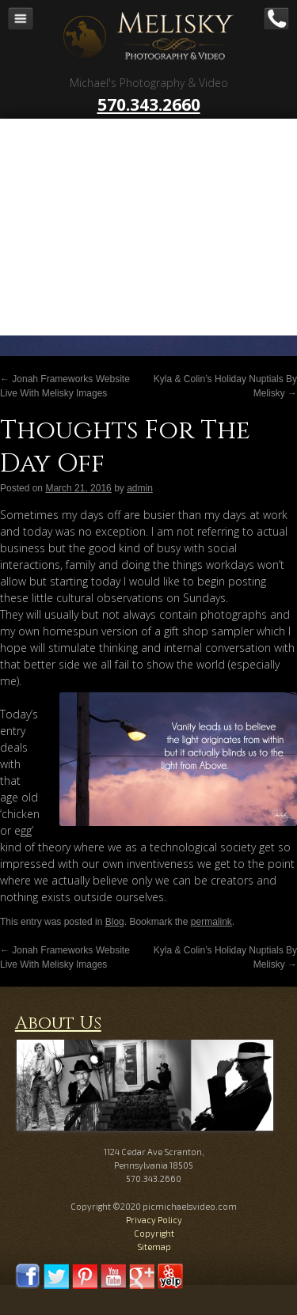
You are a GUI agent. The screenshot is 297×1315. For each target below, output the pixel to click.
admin (140, 488)
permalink (211, 921)
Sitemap (154, 1246)
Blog (114, 921)
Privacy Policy (154, 1220)
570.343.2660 (148, 104)
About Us (58, 1023)
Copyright (154, 1233)
